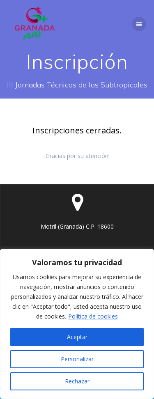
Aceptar (77, 337)
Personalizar (77, 359)
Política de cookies (93, 316)
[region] (77, 324)
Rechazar (77, 381)
